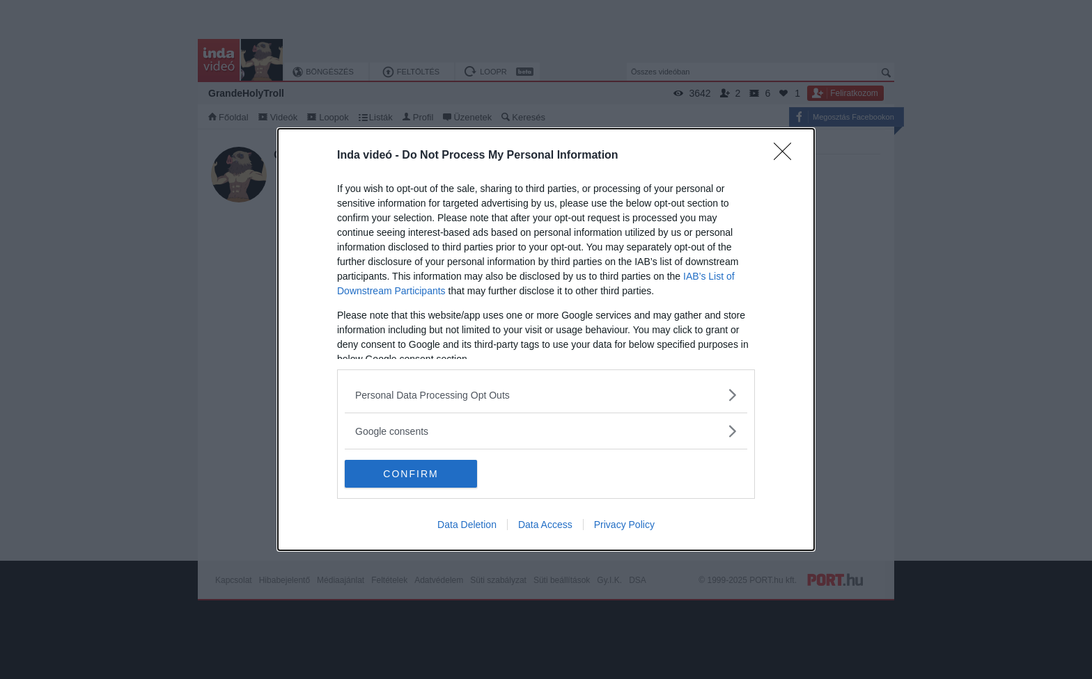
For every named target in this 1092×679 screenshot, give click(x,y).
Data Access (545, 524)
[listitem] (546, 395)
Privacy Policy (624, 524)
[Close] (787, 156)
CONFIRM (410, 473)
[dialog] (546, 339)
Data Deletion (467, 524)
